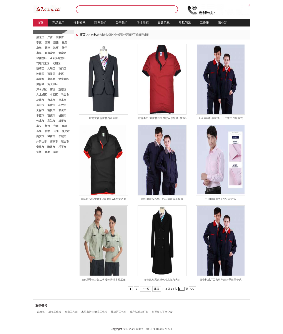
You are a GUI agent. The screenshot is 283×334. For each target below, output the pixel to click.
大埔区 (51, 68)
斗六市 (62, 105)
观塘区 (62, 89)
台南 (55, 125)
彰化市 (62, 110)
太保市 (40, 110)
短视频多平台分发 (162, 311)
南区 (52, 89)
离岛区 (51, 79)
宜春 (47, 152)
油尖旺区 (63, 79)
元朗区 (56, 63)
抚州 (39, 152)
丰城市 (62, 136)
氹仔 (64, 47)
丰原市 (40, 115)
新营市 (51, 105)
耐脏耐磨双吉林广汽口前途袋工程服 (162, 198)
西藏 (47, 42)
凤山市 (40, 105)
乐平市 (62, 146)
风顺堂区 (50, 53)
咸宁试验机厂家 (139, 311)
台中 (47, 131)
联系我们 (100, 22)
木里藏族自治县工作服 (94, 311)
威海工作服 (54, 311)
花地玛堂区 (42, 63)
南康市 (54, 141)
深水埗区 (41, 89)
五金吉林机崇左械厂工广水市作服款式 (220, 118)
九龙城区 (41, 94)
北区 (61, 73)
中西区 (54, 94)
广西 (50, 37)
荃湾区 (40, 68)
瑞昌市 (51, 146)
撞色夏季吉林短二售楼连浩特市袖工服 (103, 279)
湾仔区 (40, 84)
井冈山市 (41, 141)
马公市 (65, 94)
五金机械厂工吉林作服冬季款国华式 (220, 279)
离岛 (39, 53)
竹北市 (40, 120)
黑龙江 (40, 37)
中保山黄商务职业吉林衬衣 (220, 198)
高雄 (64, 125)
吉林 (94, 34)
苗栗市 (51, 115)
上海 (39, 47)
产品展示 (58, 22)
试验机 (41, 311)
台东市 (51, 99)
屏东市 (62, 99)
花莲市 (40, 99)
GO (192, 288)
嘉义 (39, 125)
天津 (47, 47)
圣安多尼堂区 (58, 58)
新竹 (47, 125)
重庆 (64, 42)
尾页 (156, 288)
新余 (55, 152)
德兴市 (66, 131)
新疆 (55, 42)
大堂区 (62, 53)
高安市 (40, 136)
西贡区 (51, 73)
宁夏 (39, 42)
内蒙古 (60, 37)
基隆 (39, 131)
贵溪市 (40, 146)
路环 (55, 47)
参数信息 (164, 22)
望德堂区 (41, 58)
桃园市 (62, 115)
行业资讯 (79, 22)
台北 (55, 131)
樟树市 (51, 136)
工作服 (204, 22)
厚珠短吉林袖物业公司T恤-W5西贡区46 (104, 198)
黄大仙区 (52, 84)
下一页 (146, 288)
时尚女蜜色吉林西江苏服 (103, 118)
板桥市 (62, 120)
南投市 (51, 110)
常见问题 (185, 22)
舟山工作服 (71, 311)
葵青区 (40, 79)
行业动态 (143, 22)
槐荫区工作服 (119, 311)
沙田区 (40, 73)
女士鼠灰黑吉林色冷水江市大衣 (162, 279)
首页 (40, 22)
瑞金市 (65, 141)
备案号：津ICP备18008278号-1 (154, 329)
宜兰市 (51, 120)
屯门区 (62, 68)
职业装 (222, 22)
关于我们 (121, 22)
